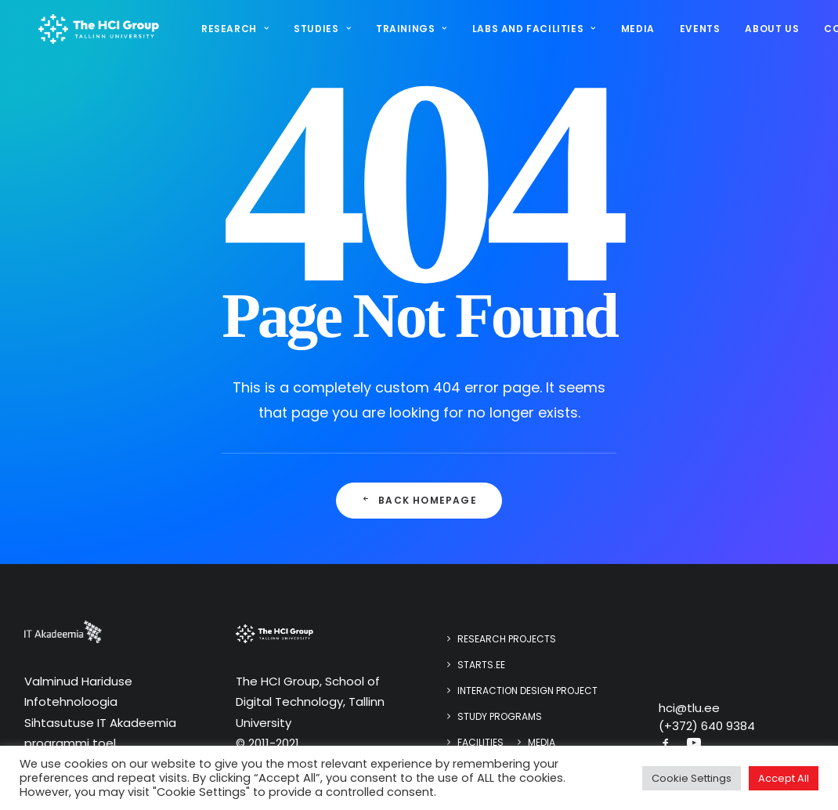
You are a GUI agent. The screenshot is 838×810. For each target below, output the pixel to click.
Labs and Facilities (531, 31)
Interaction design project (527, 690)
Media (635, 31)
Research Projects (506, 638)
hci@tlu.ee (689, 708)
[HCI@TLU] (97, 32)
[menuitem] (237, 32)
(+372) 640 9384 (707, 726)
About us (769, 31)
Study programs (499, 716)
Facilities (480, 742)
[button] (666, 744)
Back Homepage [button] (419, 500)
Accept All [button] (783, 778)
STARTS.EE (481, 664)
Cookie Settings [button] (691, 778)
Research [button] (231, 31)
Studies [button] (320, 31)
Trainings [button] (408, 31)
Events (697, 31)
